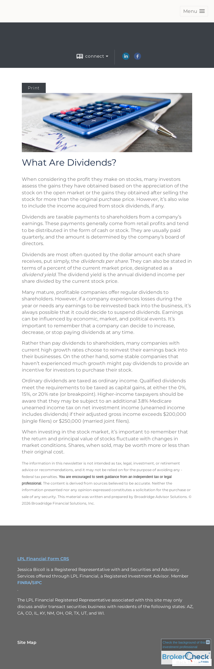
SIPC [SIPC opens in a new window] (37, 582)
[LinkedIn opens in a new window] (125, 58)
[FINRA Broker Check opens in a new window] (186, 652)
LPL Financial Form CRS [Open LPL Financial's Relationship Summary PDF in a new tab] (43, 558)
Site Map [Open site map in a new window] (26, 642)
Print (34, 88)
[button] (194, 11)
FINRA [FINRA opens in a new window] (23, 582)
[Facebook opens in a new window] (137, 58)
